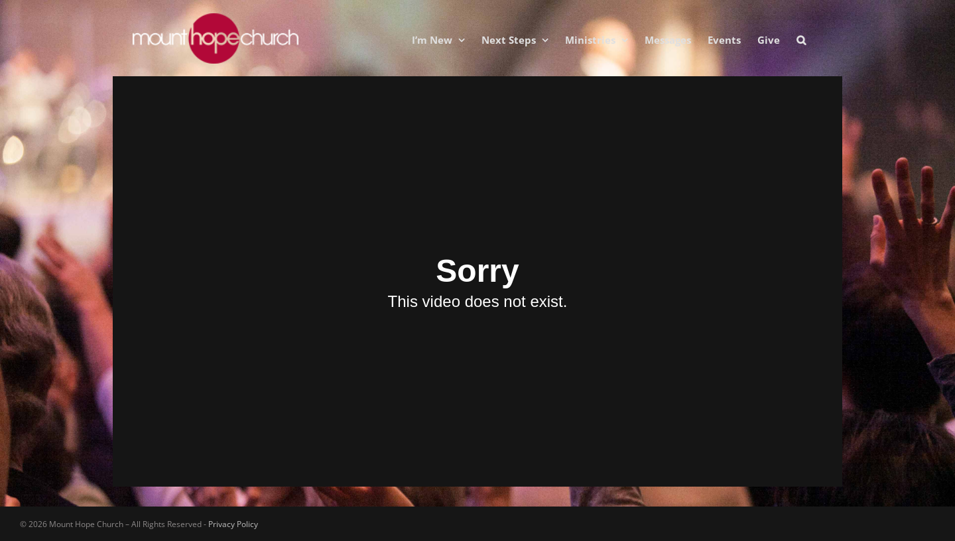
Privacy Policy (233, 524)
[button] (801, 39)
